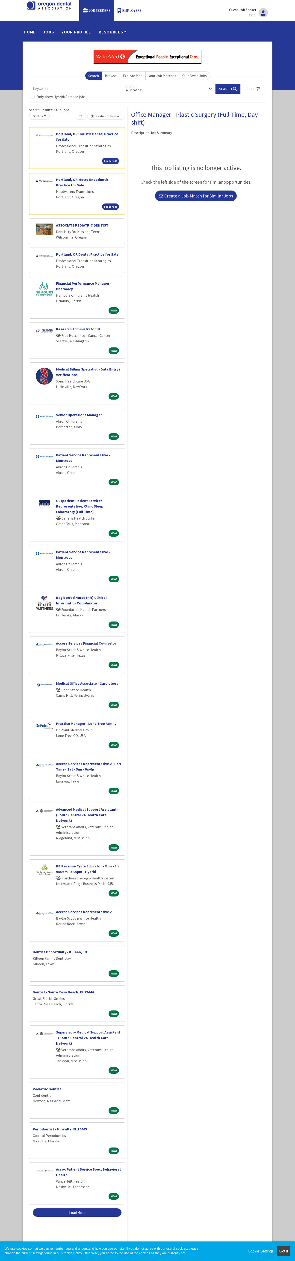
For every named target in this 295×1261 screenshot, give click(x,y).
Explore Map (132, 75)
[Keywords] (77, 89)
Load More (77, 1212)
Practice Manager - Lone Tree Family (86, 723)
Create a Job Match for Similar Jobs (196, 196)
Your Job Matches (162, 75)
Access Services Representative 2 (84, 911)
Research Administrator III (78, 329)
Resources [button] (111, 32)
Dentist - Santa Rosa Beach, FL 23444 (63, 992)
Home (30, 32)
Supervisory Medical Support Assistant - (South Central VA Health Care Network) (88, 1038)
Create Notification (106, 116)
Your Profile (76, 32)
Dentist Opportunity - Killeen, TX (60, 952)
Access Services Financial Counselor (86, 643)
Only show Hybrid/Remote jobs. (61, 96)
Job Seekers (97, 10)
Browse (111, 75)
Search (93, 75)
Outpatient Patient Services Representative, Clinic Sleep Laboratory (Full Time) (79, 506)
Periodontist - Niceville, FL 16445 (60, 1129)
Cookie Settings (261, 1251)
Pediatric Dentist (47, 1089)
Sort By (38, 116)
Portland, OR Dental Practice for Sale (87, 254)
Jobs (48, 32)
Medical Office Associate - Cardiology (87, 683)
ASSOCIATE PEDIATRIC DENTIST (82, 225)
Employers (130, 10)
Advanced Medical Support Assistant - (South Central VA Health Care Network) (87, 815)
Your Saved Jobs (194, 75)
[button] (252, 89)
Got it (283, 1251)
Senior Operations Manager (79, 414)
